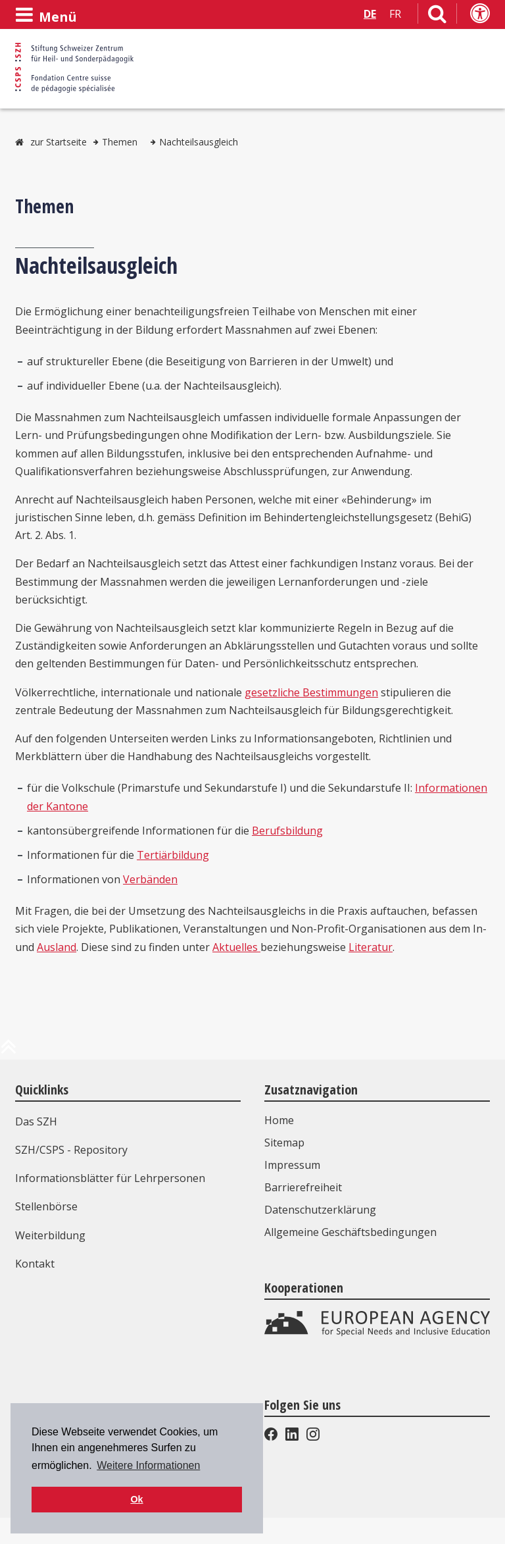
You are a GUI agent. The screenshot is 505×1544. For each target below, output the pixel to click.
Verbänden (150, 879)
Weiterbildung (50, 1235)
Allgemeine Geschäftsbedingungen (350, 1232)
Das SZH (36, 1121)
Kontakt (35, 1263)
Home (279, 1120)
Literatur (371, 947)
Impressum (292, 1165)
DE (370, 14)
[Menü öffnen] (46, 15)
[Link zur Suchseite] (437, 16)
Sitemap (284, 1142)
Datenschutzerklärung (320, 1209)
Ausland (56, 947)
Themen (119, 142)
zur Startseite (58, 142)
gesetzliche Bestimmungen (311, 692)
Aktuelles (236, 947)
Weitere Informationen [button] (148, 1465)
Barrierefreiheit (303, 1187)
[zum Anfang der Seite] (8, 1051)
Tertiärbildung (173, 855)
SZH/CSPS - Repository (71, 1150)
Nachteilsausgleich (198, 142)
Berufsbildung (287, 830)
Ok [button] (136, 1499)
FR (395, 14)
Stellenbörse (46, 1206)
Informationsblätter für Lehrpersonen (110, 1178)
